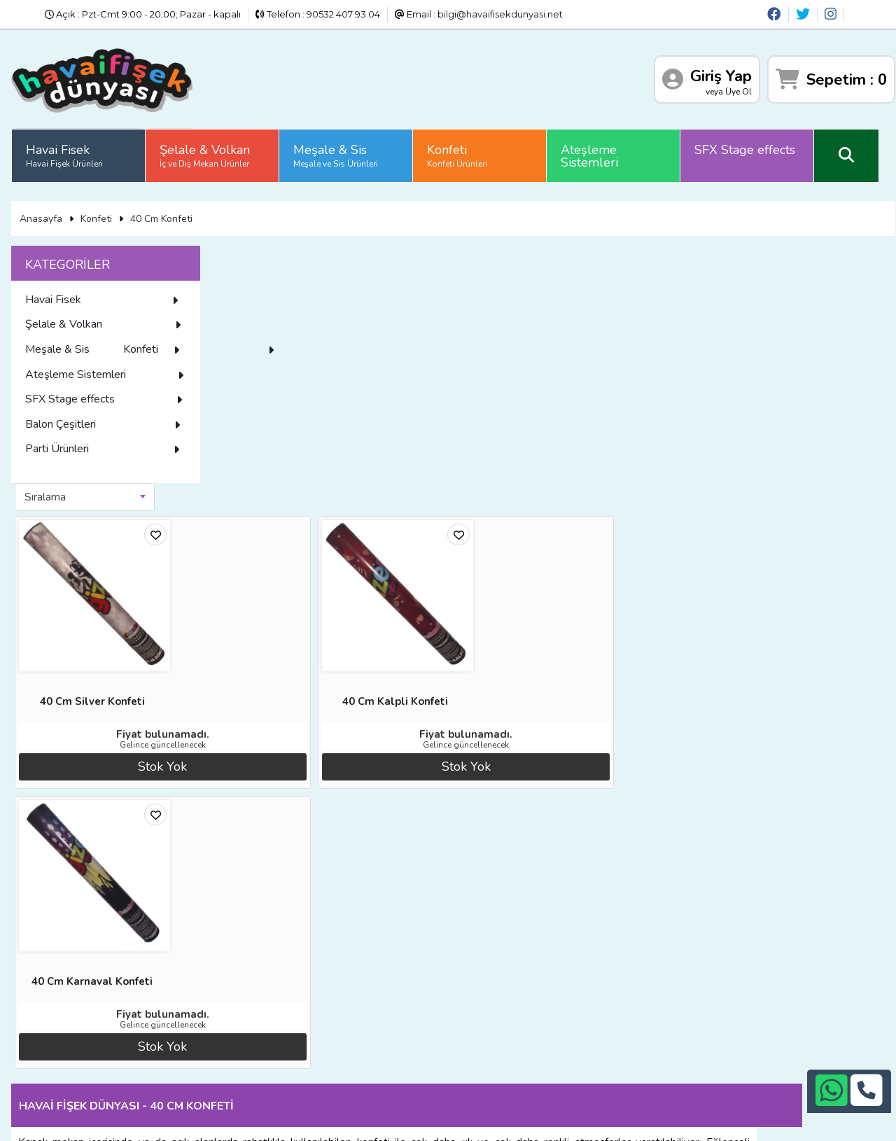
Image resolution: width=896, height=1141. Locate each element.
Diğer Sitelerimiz (68, 989)
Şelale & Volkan (207, 150)
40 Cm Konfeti (164, 209)
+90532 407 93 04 (471, 1020)
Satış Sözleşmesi (210, 1006)
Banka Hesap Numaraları (228, 972)
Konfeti (460, 150)
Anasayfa (43, 209)
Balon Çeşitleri (108, 443)
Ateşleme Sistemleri (592, 151)
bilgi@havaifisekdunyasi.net (500, 14)
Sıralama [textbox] (251, 254)
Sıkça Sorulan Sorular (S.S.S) (94, 1041)
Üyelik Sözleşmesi (71, 1024)
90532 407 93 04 (343, 14)
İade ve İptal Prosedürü (225, 989)
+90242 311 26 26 (471, 1002)
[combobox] (290, 254)
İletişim (188, 1024)
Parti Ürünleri (108, 468)
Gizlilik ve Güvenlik (213, 1041)
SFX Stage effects (747, 144)
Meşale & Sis (338, 150)
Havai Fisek (67, 150)
